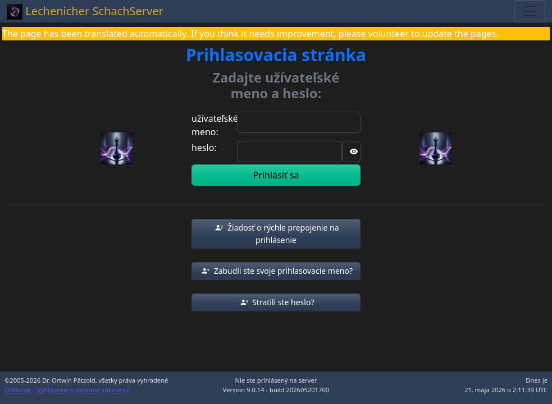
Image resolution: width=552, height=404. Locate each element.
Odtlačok (18, 389)
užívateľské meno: (214, 125)
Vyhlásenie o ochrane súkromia (83, 389)
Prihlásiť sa (276, 175)
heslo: (204, 147)
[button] (276, 234)
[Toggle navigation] (529, 11)
